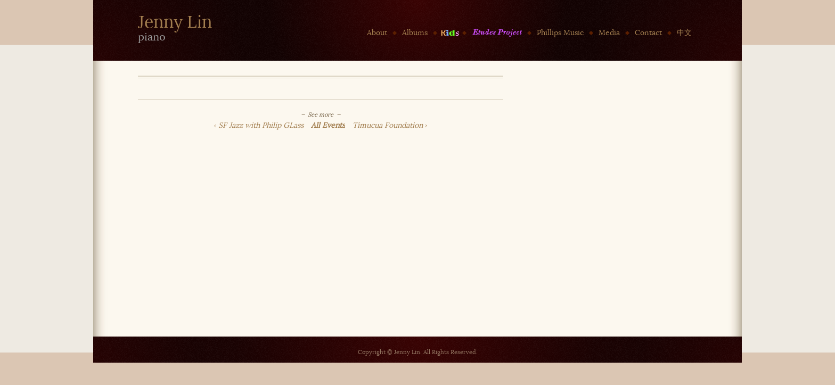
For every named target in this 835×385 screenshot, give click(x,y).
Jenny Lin (175, 22)
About (377, 32)
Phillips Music (560, 32)
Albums (415, 32)
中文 (684, 32)
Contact (648, 32)
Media (609, 32)
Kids (450, 32)
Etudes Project (497, 32)
